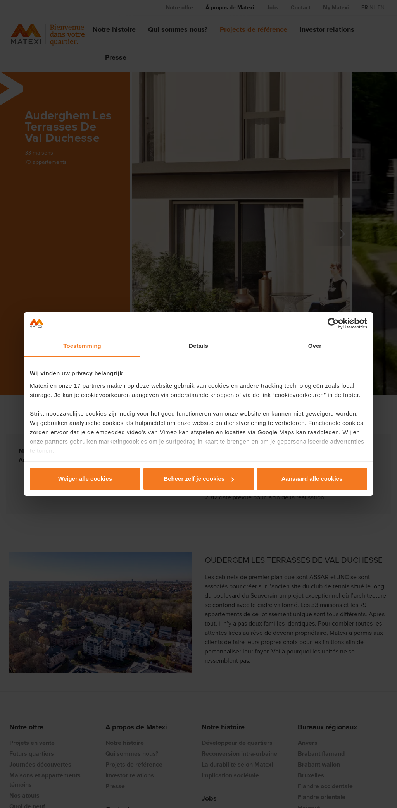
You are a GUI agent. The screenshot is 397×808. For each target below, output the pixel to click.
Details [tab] (198, 345)
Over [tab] (315, 345)
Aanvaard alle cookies (312, 478)
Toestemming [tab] (82, 345)
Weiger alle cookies (85, 478)
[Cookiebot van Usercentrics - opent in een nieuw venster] (333, 323)
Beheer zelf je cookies (199, 478)
